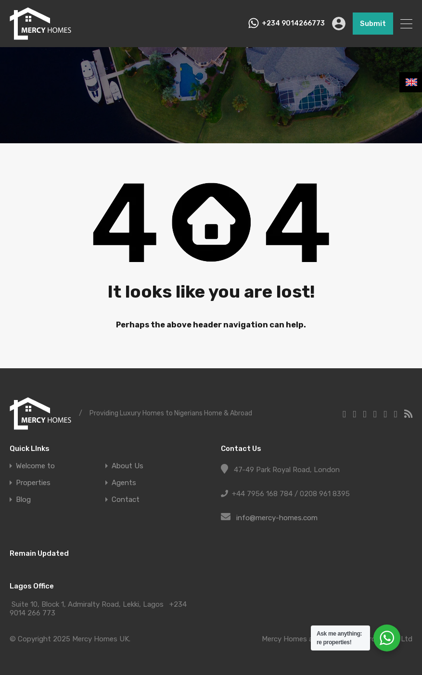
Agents (124, 483)
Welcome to (35, 466)
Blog (23, 499)
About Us (127, 466)
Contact (126, 499)
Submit (373, 23)
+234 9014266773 (293, 23)
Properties (33, 483)
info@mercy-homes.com (277, 517)
